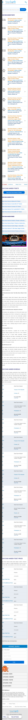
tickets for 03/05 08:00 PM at (15, 154)
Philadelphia (16, 410)
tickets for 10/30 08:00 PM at (15, 131)
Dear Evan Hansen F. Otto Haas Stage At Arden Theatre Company (14, 228)
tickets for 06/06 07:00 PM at (15, 42)
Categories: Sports (7, 674)
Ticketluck (10, 2)
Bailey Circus (21, 184)
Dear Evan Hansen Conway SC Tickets (11, 206)
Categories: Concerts (8, 677)
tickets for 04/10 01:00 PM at (15, 167)
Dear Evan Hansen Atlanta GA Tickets (11, 201)
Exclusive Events (7, 686)
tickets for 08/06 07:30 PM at (15, 110)
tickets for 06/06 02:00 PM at (15, 30)
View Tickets (25, 21)
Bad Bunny (12, 184)
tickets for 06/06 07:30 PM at (15, 51)
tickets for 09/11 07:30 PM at (15, 120)
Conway (15, 393)
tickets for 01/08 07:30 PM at (15, 142)
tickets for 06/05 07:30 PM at (15, 21)
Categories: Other (7, 683)
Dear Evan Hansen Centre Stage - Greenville (12, 225)
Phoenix (15, 513)
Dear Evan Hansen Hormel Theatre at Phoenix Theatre (14, 231)
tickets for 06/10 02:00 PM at (15, 80)
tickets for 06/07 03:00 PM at (15, 71)
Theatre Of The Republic (19, 389)
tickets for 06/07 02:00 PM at (15, 61)
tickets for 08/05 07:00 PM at (15, 101)
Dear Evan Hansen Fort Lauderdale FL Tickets (13, 209)
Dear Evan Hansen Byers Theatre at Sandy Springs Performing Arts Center (14, 223)
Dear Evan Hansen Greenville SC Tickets (12, 211)
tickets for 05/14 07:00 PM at (15, 177)
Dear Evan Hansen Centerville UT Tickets (12, 203)
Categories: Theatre (8, 680)
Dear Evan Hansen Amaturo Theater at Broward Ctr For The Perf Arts (14, 220)
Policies (20, 714)
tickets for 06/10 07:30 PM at (14, 91)
